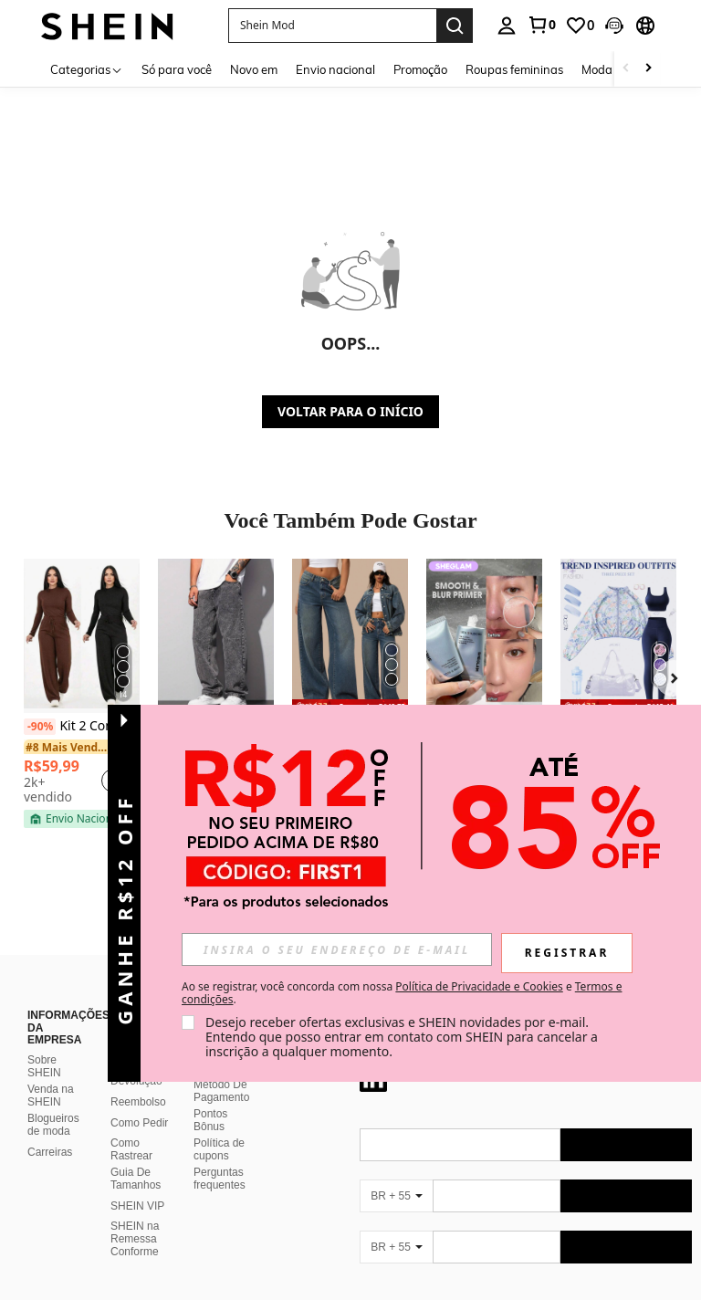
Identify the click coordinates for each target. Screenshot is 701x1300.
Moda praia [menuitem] (612, 69)
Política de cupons (219, 1127)
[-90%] (40, 726)
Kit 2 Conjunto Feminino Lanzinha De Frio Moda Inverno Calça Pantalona (82, 726)
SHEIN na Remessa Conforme (134, 1217)
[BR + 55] (396, 1174)
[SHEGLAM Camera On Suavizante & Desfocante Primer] (484, 636)
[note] (75, 819)
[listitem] (82, 693)
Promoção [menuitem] (420, 69)
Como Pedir (139, 1101)
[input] (337, 949)
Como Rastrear (131, 1127)
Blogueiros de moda (53, 1103)
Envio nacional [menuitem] (335, 69)
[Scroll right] (648, 69)
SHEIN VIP (137, 1184)
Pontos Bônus (210, 1098)
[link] (541, 25)
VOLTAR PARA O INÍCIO (350, 411)
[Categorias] (86, 69)
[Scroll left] (626, 69)
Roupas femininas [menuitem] (514, 69)
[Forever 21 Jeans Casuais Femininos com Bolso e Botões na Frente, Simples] (350, 636)
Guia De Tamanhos (135, 1156)
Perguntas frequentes (220, 1156)
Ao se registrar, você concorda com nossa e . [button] (402, 993)
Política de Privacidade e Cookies (478, 986)
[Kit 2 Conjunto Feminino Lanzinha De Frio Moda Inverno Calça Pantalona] (82, 636)
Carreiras (49, 1130)
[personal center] (507, 26)
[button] (614, 26)
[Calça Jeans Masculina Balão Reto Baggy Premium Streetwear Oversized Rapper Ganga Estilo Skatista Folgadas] (216, 636)
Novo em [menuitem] (253, 69)
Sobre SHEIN (44, 1044)
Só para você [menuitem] (176, 69)
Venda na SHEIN (50, 1073)
